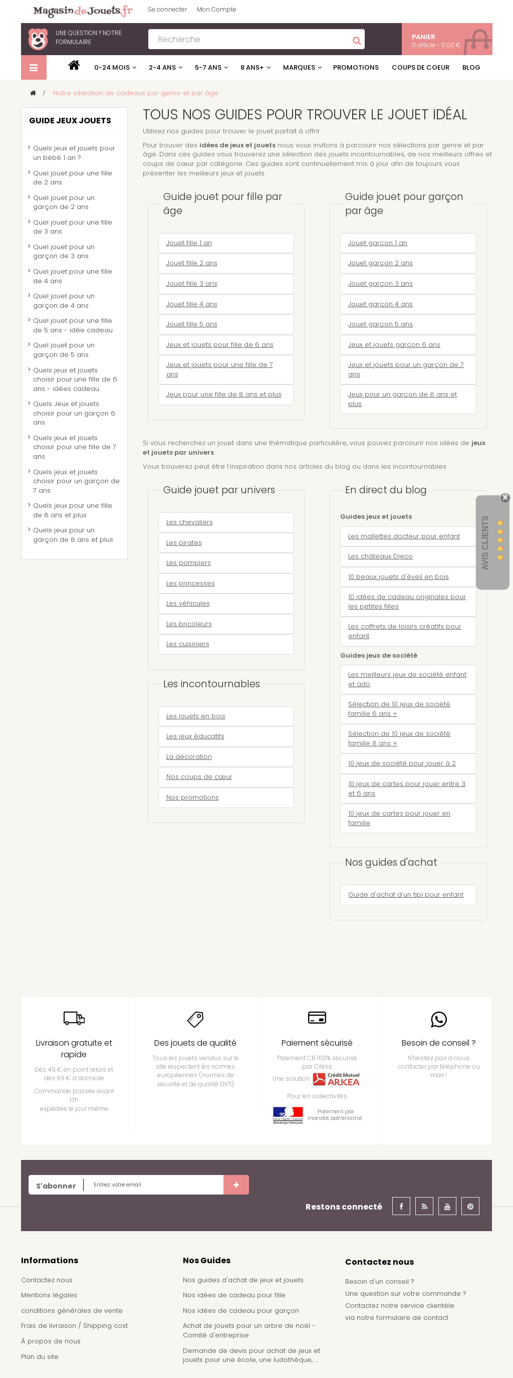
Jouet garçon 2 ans (380, 263)
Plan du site (40, 1356)
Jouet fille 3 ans (191, 283)
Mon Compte (216, 9)
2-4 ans (162, 67)
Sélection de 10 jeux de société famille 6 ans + (399, 708)
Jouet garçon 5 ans (380, 324)
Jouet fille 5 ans (191, 324)
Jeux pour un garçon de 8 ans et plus (402, 399)
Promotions (356, 67)
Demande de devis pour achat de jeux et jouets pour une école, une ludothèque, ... (251, 1355)
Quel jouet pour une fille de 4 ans (72, 276)
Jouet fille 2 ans (191, 263)
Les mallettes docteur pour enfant (404, 536)
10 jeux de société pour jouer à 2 (402, 763)
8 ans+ (252, 67)
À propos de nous (51, 1341)
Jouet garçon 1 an (377, 243)
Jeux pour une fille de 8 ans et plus (224, 394)
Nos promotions (192, 797)
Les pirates (184, 542)
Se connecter (167, 9)
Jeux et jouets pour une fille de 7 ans (219, 369)
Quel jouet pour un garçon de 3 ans (64, 251)
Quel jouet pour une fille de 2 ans (72, 177)
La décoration (189, 756)
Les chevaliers (189, 522)
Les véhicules (188, 603)
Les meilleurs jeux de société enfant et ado (407, 679)
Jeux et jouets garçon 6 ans (394, 344)
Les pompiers (188, 562)
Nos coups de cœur (199, 776)
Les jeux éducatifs (195, 736)
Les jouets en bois (195, 716)
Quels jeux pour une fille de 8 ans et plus (72, 510)
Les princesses (190, 583)
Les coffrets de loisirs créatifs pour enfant (404, 631)
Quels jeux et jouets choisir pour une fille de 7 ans (74, 447)
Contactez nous (47, 1280)
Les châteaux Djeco (380, 556)
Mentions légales (49, 1295)
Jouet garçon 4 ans (380, 304)
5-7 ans (208, 67)
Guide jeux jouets (70, 120)
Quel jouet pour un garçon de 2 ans (64, 202)
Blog (471, 67)
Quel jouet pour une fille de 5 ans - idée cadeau (73, 325)
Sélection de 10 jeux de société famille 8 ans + (399, 738)
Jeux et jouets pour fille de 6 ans (220, 344)
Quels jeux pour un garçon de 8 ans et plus (73, 534)
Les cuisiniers (187, 644)
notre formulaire (89, 37)
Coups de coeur (420, 67)
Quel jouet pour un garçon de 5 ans (64, 349)
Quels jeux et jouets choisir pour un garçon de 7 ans (76, 481)
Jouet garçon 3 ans (380, 283)
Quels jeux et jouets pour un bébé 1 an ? (74, 152)
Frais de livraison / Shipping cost (74, 1325)
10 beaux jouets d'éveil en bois (398, 576)
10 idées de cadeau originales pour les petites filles (407, 601)
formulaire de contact (412, 1317)
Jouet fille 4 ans (191, 304)
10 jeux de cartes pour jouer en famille (399, 818)
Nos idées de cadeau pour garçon (241, 1310)
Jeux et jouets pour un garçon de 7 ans (406, 369)
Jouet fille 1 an (189, 243)
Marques (299, 67)
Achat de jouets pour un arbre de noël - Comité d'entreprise (249, 1330)
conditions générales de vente (72, 1310)
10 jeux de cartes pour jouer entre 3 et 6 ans (406, 788)
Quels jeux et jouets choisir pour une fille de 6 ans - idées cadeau (75, 379)
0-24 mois (112, 67)
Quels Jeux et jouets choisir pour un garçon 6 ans (74, 413)
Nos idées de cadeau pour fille (234, 1295)
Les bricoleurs (189, 624)
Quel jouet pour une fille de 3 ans (72, 227)
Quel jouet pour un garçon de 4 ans (64, 300)
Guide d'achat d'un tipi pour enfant (405, 894)
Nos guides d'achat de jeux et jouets (243, 1280)
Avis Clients (485, 543)
